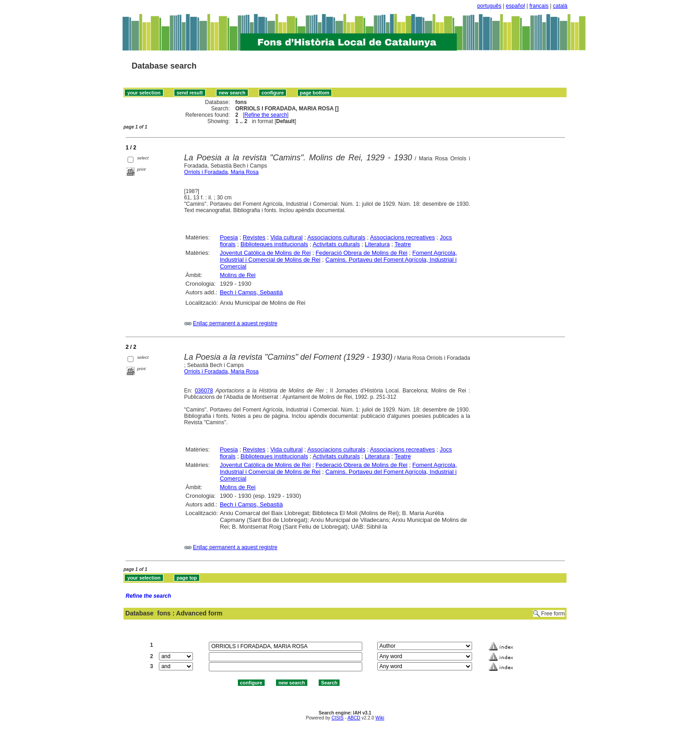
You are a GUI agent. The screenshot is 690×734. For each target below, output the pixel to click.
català (560, 6)
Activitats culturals (336, 244)
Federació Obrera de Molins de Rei (361, 252)
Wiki (379, 717)
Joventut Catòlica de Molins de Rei (265, 252)
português (489, 6)
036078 (204, 390)
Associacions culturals (336, 237)
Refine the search (265, 115)
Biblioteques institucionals (274, 244)
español (515, 6)
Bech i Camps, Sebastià (251, 292)
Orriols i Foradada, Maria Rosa (221, 172)
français (538, 6)
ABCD (353, 717)
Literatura (377, 244)
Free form (553, 613)
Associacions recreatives (402, 237)
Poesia (229, 237)
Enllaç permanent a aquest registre (235, 323)
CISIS (337, 717)
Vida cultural (286, 237)
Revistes (254, 237)
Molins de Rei (238, 275)
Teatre (402, 244)
